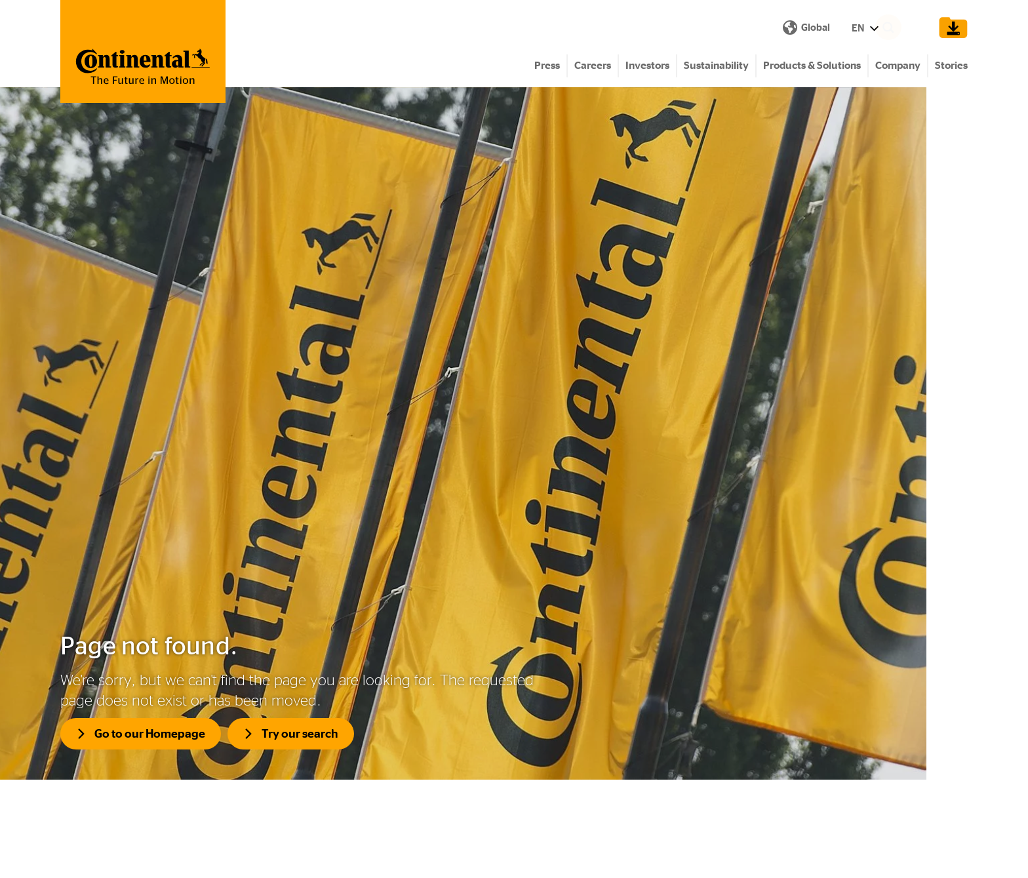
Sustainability (716, 66)
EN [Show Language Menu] (631, 27)
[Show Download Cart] (950, 27)
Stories (951, 66)
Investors (647, 66)
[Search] (907, 27)
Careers (592, 66)
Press (547, 66)
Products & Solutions (812, 66)
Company (897, 66)
